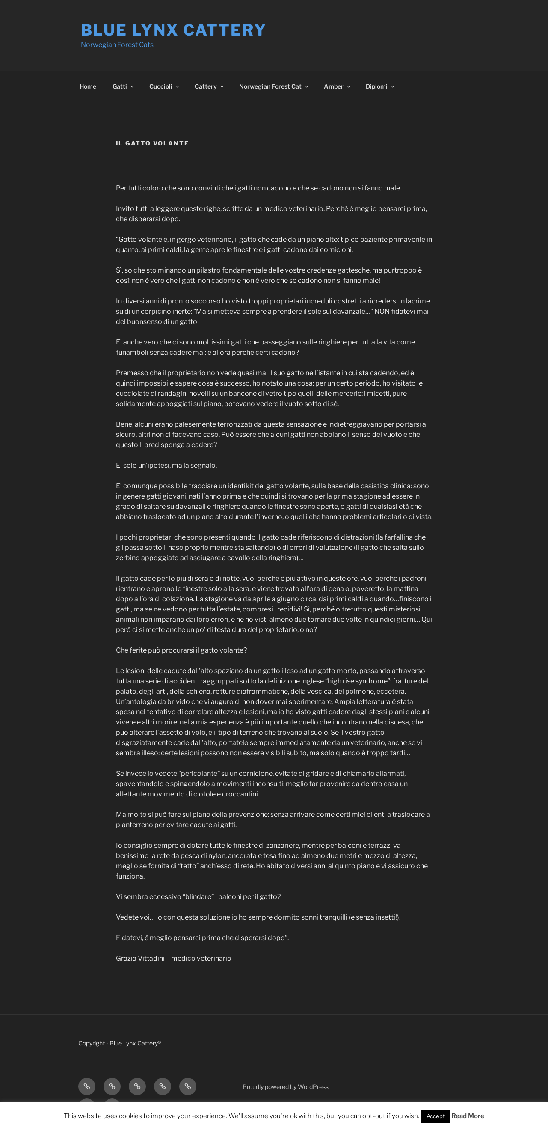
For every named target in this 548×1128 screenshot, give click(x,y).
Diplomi (381, 86)
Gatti (124, 86)
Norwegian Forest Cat (274, 86)
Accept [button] (436, 1116)
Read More (467, 1116)
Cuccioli (165, 86)
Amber (338, 86)
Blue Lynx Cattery (174, 30)
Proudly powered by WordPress (286, 1086)
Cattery (210, 86)
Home (88, 86)
